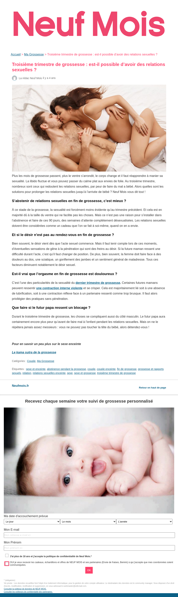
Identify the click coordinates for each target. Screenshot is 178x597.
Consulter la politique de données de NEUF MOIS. (25, 589)
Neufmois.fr (20, 385)
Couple (31, 361)
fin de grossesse (127, 369)
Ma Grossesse (34, 54)
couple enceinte (106, 369)
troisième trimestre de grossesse (116, 373)
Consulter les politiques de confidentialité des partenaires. (28, 592)
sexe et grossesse (85, 373)
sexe (70, 373)
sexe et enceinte (35, 369)
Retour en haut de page (152, 387)
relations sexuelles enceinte (49, 373)
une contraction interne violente (59, 288)
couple (91, 369)
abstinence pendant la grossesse (66, 369)
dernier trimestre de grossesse (98, 282)
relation (27, 373)
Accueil (16, 54)
